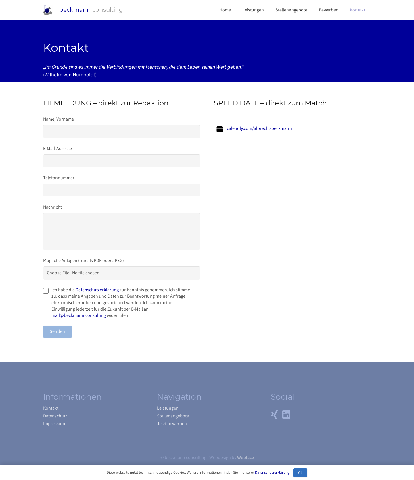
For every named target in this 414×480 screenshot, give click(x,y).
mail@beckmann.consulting (78, 315)
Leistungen (168, 408)
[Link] (48, 10)
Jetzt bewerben (172, 424)
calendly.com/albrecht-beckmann (259, 128)
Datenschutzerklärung (97, 290)
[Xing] (274, 414)
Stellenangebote (173, 416)
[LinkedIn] (286, 414)
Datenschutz (55, 416)
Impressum (54, 424)
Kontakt (50, 408)
